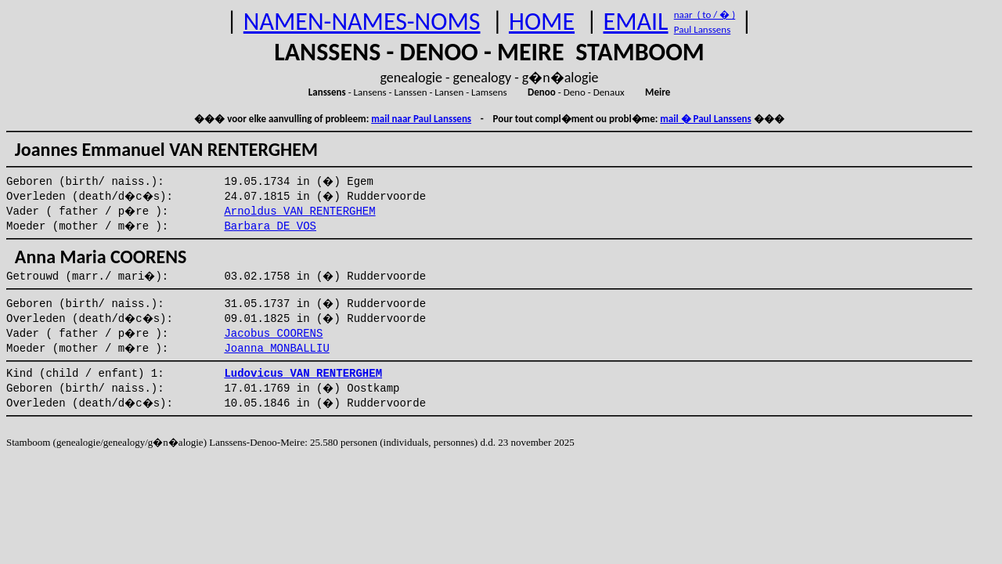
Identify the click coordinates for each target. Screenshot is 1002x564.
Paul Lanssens (702, 29)
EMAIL (636, 21)
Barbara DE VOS (270, 226)
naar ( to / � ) (704, 14)
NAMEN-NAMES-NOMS (362, 21)
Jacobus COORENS (273, 333)
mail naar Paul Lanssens (421, 119)
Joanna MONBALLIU (276, 348)
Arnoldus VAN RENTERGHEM (299, 211)
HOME (542, 21)
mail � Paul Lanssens (705, 119)
